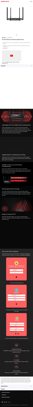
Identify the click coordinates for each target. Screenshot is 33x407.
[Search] (30, 1)
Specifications (4, 386)
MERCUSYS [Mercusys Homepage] (5, 1)
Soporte (3, 389)
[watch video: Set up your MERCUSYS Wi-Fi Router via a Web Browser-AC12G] (11, 55)
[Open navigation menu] (31, 1)
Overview (3, 65)
